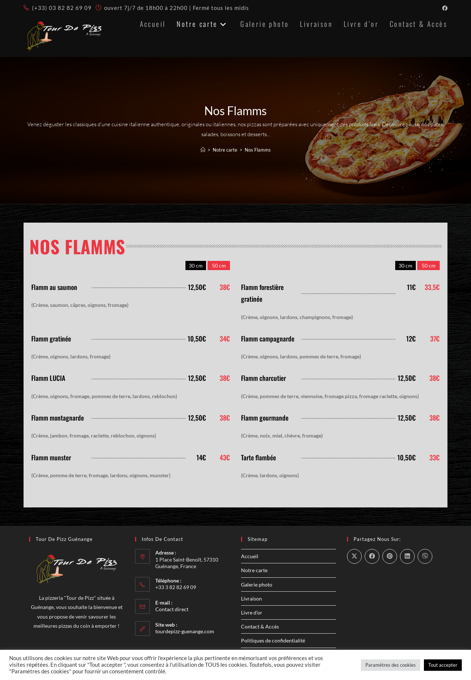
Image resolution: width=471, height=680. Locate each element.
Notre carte (254, 571)
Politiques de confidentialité (273, 641)
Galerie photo (256, 585)
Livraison (251, 599)
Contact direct (171, 610)
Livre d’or (251, 613)
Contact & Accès (260, 627)
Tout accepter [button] (442, 665)
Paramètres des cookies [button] (390, 665)
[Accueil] (203, 150)
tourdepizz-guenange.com (184, 632)
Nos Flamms (258, 150)
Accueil (249, 557)
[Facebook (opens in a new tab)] (443, 8)
